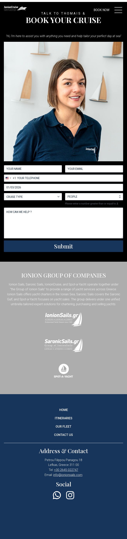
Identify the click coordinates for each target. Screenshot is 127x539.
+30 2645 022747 (66, 470)
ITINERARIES (63, 418)
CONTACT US (63, 435)
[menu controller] (118, 10)
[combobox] (10, 178)
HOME (63, 410)
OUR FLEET (63, 426)
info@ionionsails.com (67, 475)
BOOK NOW (101, 10)
